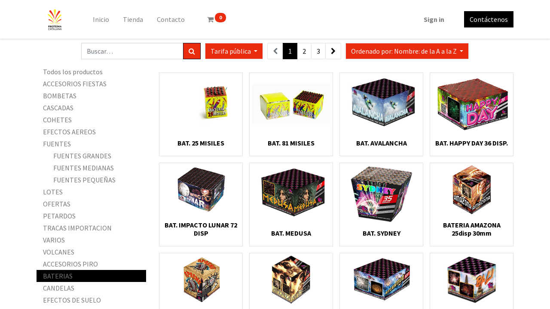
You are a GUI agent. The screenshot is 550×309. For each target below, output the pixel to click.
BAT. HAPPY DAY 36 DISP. (471, 143)
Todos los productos (73, 71)
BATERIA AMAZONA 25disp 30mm (472, 229)
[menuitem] (101, 19)
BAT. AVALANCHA (381, 143)
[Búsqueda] (192, 51)
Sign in (434, 19)
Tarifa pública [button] (231, 51)
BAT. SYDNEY (381, 233)
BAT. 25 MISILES (200, 143)
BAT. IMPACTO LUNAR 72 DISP (201, 229)
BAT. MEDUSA (291, 233)
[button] (407, 51)
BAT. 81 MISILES (291, 143)
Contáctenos (489, 19)
